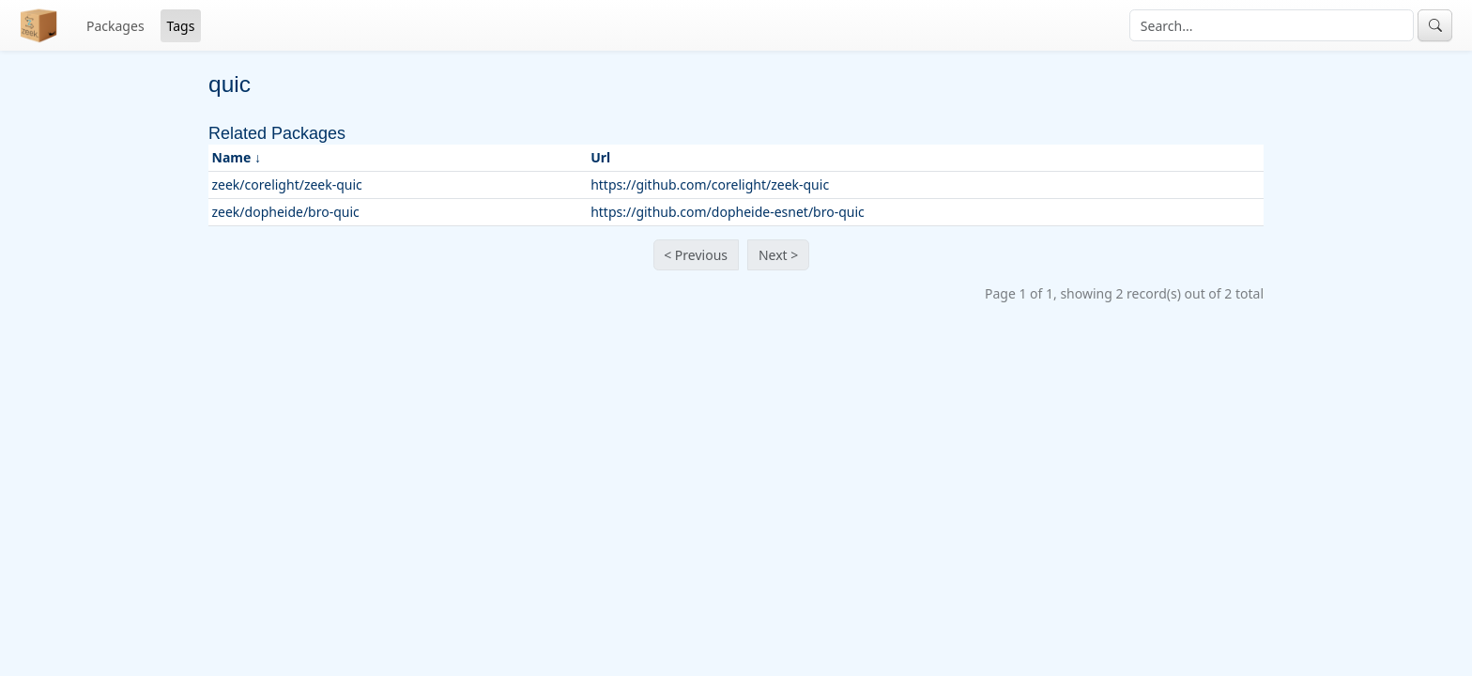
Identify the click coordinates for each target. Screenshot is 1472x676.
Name (232, 157)
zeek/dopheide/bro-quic (286, 212)
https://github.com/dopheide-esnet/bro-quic (727, 212)
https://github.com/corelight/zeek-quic (709, 184)
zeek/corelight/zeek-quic (287, 184)
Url (600, 157)
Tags (181, 26)
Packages (115, 26)
